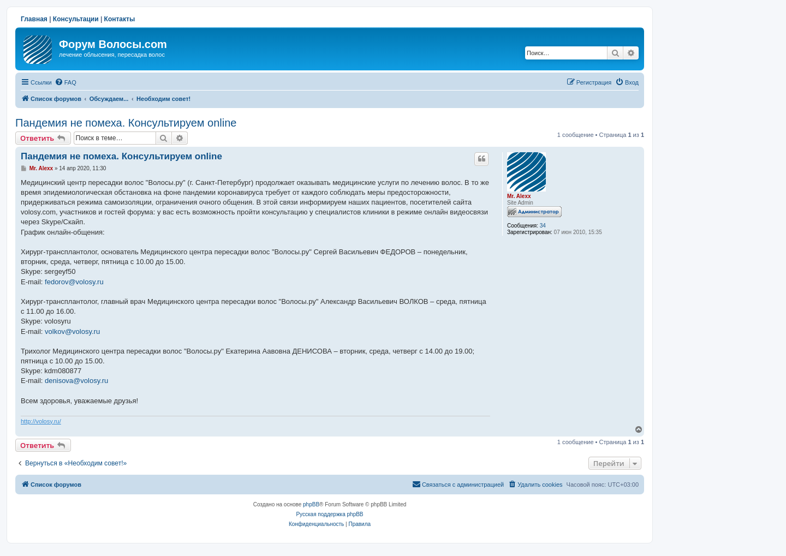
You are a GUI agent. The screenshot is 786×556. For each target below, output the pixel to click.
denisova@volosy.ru (76, 380)
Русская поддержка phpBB (329, 514)
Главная (34, 19)
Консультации (76, 19)
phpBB (311, 504)
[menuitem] (65, 82)
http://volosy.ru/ (41, 421)
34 (543, 226)
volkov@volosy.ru (72, 331)
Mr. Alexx (519, 196)
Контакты (119, 19)
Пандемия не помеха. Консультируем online (126, 123)
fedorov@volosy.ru (74, 282)
